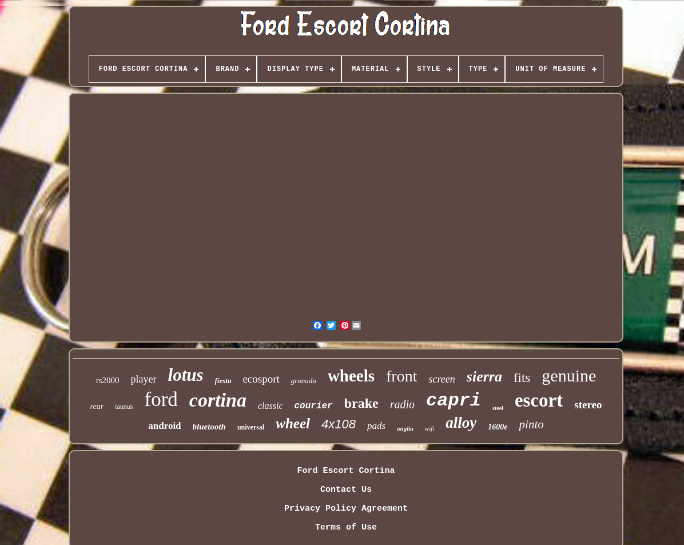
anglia (405, 428)
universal (250, 427)
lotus (186, 375)
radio (402, 404)
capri (453, 400)
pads (376, 425)
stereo (588, 405)
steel (497, 408)
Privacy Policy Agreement (346, 509)
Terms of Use (346, 527)
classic (270, 406)
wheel (293, 423)
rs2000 (108, 380)
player (144, 379)
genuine (569, 375)
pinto (531, 424)
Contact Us (346, 490)
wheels (351, 376)
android (164, 425)
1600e (497, 427)
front (401, 376)
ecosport (260, 379)
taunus (124, 407)
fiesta (223, 380)
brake (361, 403)
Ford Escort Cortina (346, 471)
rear (97, 406)
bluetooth (209, 426)
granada (303, 380)
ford (161, 399)
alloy (461, 422)
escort (539, 400)
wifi (430, 428)
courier (313, 406)
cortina (217, 400)
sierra (484, 376)
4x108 (338, 424)
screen (441, 379)
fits (522, 378)
